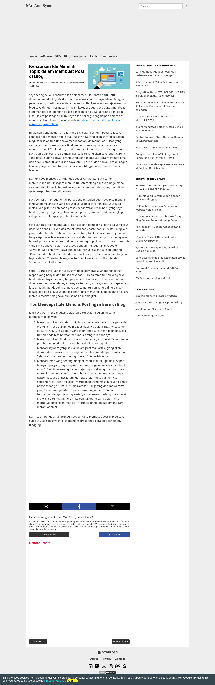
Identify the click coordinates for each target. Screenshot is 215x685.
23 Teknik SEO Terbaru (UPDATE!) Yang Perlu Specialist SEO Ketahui (158, 187)
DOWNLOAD (107, 653)
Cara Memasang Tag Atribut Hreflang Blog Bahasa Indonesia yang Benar (158, 218)
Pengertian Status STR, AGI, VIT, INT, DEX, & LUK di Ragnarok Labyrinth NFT (160, 93)
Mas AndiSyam (39, 5)
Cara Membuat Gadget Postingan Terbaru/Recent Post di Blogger (155, 73)
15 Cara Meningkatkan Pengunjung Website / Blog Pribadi (156, 207)
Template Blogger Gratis (150, 315)
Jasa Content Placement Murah (154, 309)
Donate (114, 534)
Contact (120, 658)
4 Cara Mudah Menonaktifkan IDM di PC (159, 147)
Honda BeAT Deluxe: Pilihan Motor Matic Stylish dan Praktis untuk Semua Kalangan (160, 106)
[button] (45, 506)
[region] (107, 31)
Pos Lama (121, 641)
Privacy (106, 658)
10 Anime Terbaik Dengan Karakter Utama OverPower (156, 238)
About (94, 658)
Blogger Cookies (56, 680)
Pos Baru (38, 641)
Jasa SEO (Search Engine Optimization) (158, 302)
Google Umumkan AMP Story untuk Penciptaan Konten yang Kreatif (157, 155)
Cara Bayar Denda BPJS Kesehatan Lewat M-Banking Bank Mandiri (160, 166)
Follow (49, 534)
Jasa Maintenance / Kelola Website (156, 295)
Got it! (72, 680)
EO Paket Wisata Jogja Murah (153, 278)
